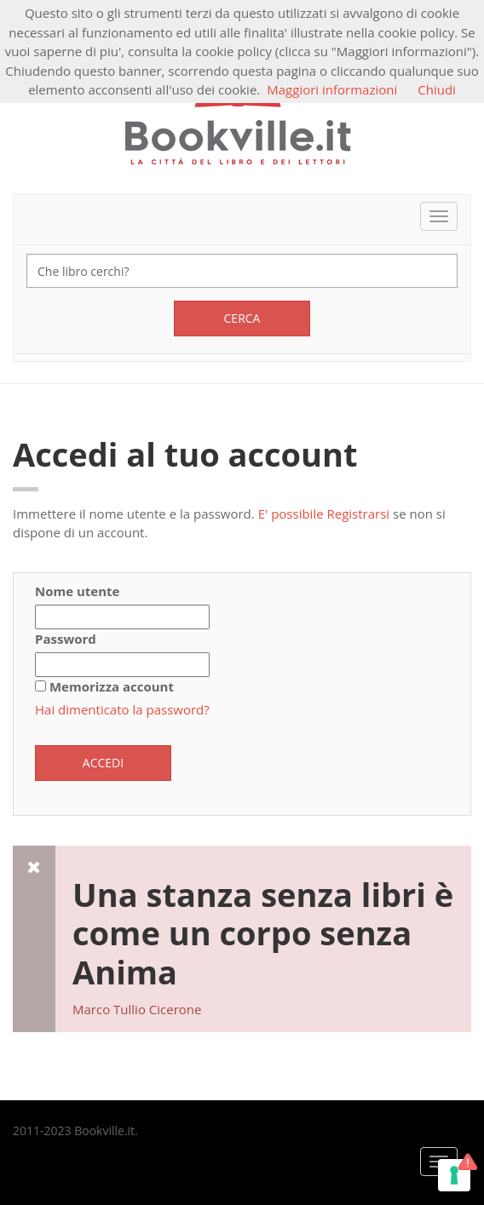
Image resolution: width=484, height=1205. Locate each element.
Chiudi (437, 89)
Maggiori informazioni (332, 89)
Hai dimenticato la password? (122, 709)
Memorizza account (111, 686)
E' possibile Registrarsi (324, 513)
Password (65, 638)
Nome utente (77, 591)
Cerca (242, 318)
